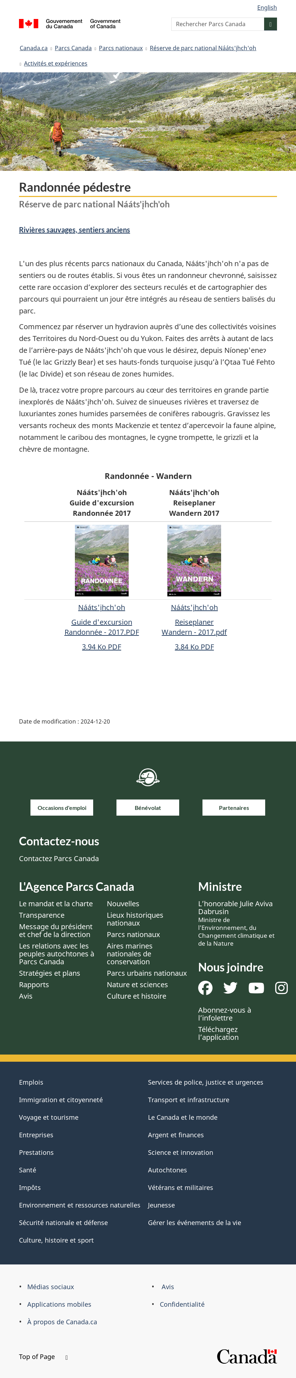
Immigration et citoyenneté (61, 1099)
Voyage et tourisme (48, 1117)
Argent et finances (176, 1134)
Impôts (30, 1187)
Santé (27, 1170)
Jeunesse (161, 1205)
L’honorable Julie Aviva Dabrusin (236, 923)
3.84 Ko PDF (194, 647)
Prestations (36, 1152)
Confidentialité (182, 1304)
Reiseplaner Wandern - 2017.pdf (194, 627)
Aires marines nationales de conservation (130, 953)
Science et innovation (180, 1152)
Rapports (34, 984)
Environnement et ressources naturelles (79, 1205)
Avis (26, 996)
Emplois (31, 1082)
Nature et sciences (137, 984)
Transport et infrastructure (188, 1099)
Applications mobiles (59, 1304)
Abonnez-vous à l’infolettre (224, 1014)
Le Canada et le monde (183, 1117)
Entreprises (36, 1134)
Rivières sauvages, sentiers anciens (74, 229)
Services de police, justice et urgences (205, 1082)
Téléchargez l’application (218, 1033)
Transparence (42, 915)
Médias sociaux (50, 1286)
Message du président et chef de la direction (55, 930)
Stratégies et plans (49, 973)
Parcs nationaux (121, 48)
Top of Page (43, 1356)
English (267, 7)
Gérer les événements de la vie (194, 1222)
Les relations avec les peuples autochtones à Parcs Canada (56, 953)
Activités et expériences (55, 63)
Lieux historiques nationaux (135, 919)
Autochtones (167, 1170)
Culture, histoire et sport (56, 1240)
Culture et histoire (136, 996)
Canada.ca (34, 48)
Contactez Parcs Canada (59, 858)
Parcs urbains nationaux (147, 973)
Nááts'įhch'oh (194, 607)
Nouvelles (123, 903)
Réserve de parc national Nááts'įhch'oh (203, 48)
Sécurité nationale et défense (63, 1222)
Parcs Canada (73, 48)
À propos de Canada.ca (62, 1321)
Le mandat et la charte (56, 903)
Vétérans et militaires (180, 1187)
